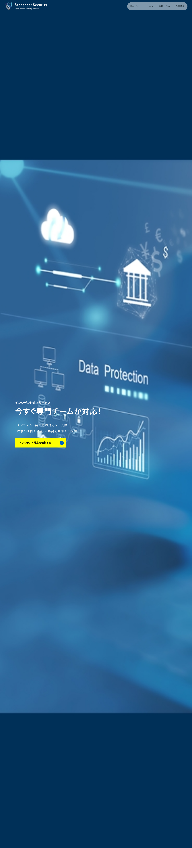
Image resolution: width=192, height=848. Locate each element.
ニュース (148, 6)
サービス (134, 6)
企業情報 (180, 6)
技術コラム (164, 6)
